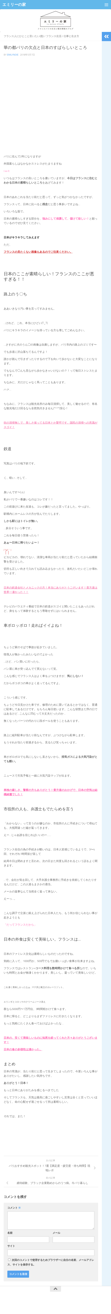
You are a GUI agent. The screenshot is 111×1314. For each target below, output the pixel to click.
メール (56, 1232)
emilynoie (12, 54)
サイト (11, 1246)
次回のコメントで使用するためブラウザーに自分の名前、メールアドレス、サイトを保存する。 (50, 1262)
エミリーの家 (14, 4)
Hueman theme (74, 1302)
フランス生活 (53, 36)
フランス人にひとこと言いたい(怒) (24, 36)
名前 (9, 1232)
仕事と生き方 (71, 36)
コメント (14, 1207)
